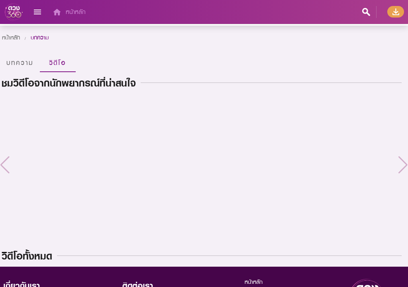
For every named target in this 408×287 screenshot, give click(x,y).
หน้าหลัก (76, 11)
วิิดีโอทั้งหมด (27, 256)
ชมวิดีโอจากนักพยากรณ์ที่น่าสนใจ (69, 83)
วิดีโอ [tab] (58, 63)
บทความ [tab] (19, 63)
